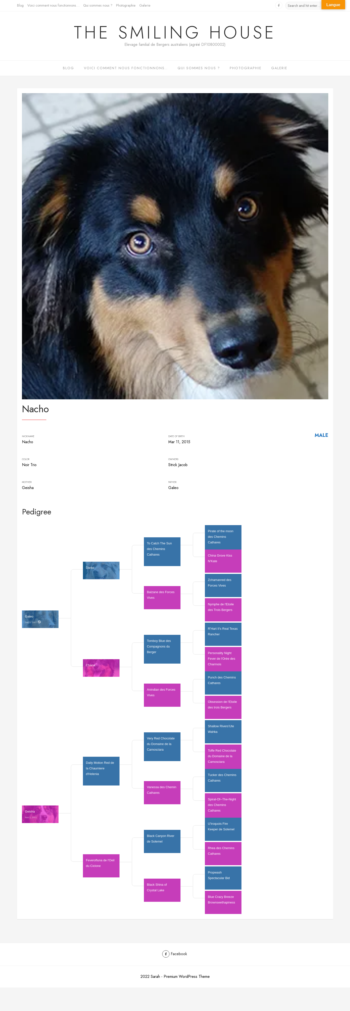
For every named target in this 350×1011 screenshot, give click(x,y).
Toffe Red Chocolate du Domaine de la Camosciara (222, 759)
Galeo (33, 619)
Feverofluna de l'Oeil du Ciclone (100, 866)
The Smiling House (175, 32)
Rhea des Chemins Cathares (221, 854)
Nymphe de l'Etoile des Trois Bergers (221, 610)
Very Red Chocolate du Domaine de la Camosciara (161, 747)
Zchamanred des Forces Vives (220, 586)
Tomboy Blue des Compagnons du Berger (159, 650)
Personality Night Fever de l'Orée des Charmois (222, 662)
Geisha (31, 814)
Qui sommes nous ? (97, 5)
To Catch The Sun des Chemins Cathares (160, 552)
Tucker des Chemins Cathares (222, 781)
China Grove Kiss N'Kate (220, 561)
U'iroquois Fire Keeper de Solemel (221, 830)
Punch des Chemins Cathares (222, 683)
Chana (90, 668)
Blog (20, 5)
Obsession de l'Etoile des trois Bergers (223, 708)
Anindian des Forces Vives (161, 695)
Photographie (126, 5)
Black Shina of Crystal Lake (157, 890)
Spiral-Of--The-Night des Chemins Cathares (222, 808)
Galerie (144, 5)
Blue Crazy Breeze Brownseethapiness (221, 903)
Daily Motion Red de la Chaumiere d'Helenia (100, 772)
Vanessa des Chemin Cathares (162, 793)
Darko (90, 571)
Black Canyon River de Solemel (161, 842)
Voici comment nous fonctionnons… (53, 5)
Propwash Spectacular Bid (219, 878)
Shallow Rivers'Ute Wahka (221, 732)
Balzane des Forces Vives (161, 598)
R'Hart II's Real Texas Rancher (223, 635)
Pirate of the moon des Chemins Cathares (221, 540)
